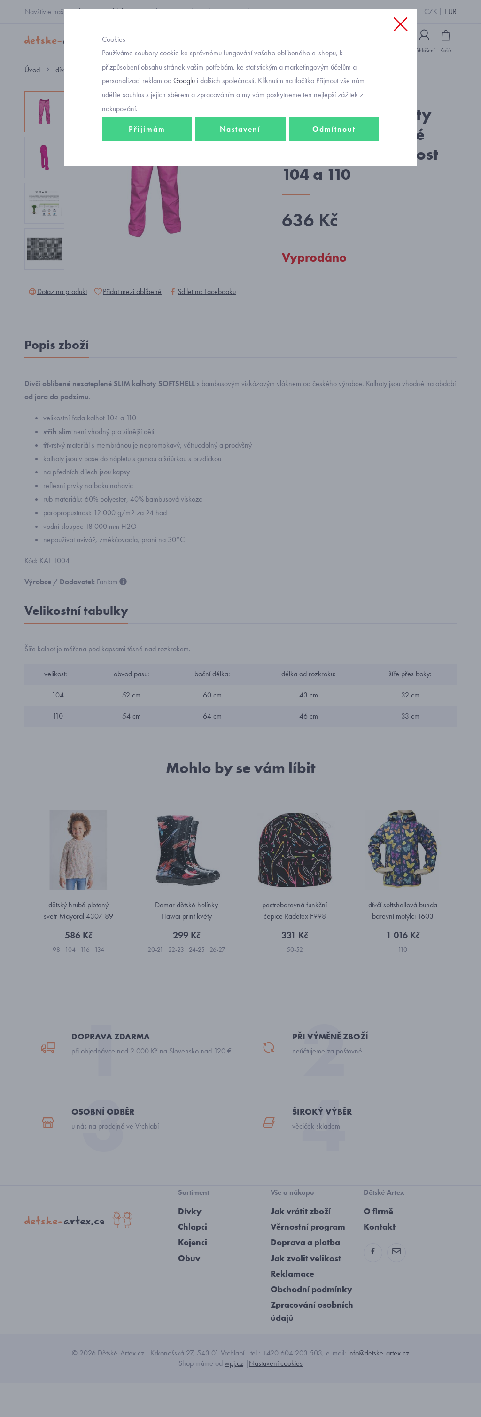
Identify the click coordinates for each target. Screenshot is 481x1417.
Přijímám (147, 167)
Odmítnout (334, 167)
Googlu (184, 119)
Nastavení (240, 167)
